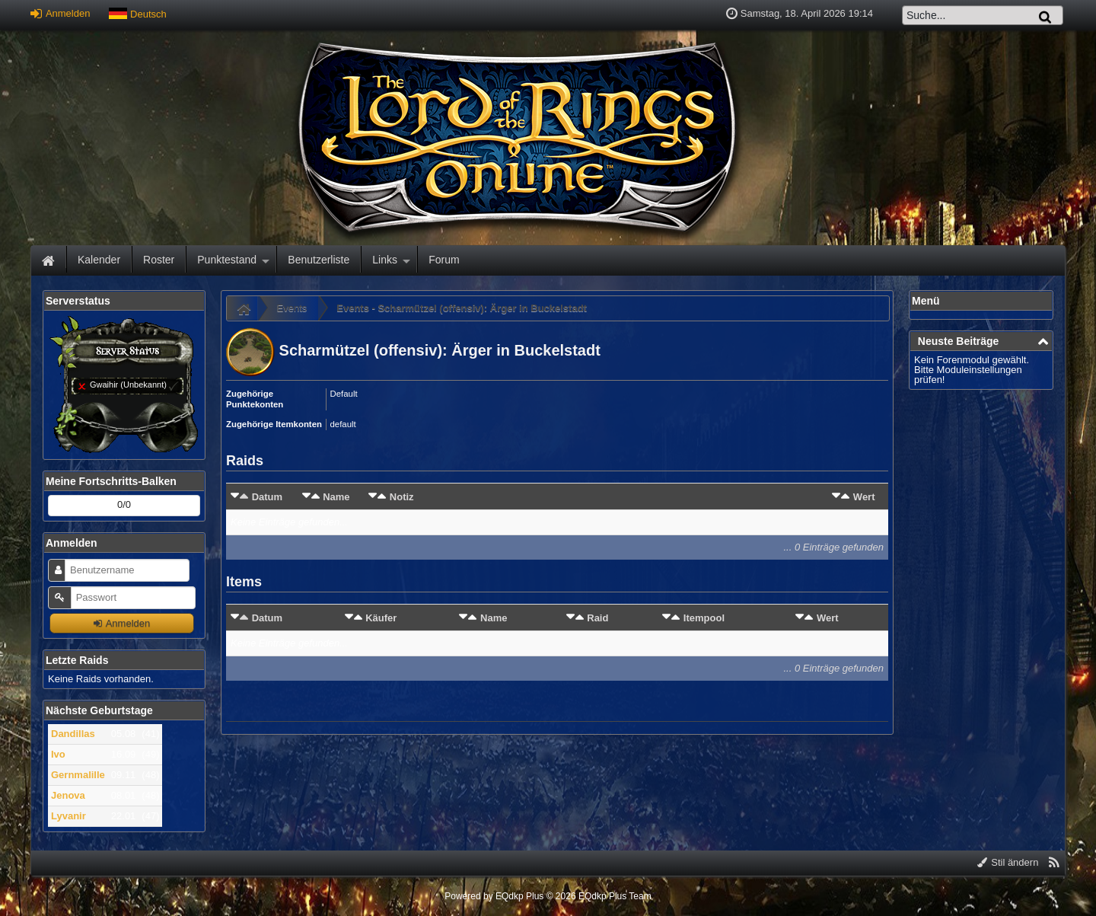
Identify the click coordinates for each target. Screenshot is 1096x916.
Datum (267, 497)
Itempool (704, 618)
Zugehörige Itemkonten (274, 424)
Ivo (58, 754)
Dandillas (73, 733)
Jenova (68, 795)
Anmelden (60, 13)
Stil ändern (1008, 862)
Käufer (381, 618)
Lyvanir (68, 816)
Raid (597, 618)
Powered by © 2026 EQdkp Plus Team (547, 896)
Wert (864, 497)
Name (336, 497)
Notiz (402, 497)
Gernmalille (78, 774)
